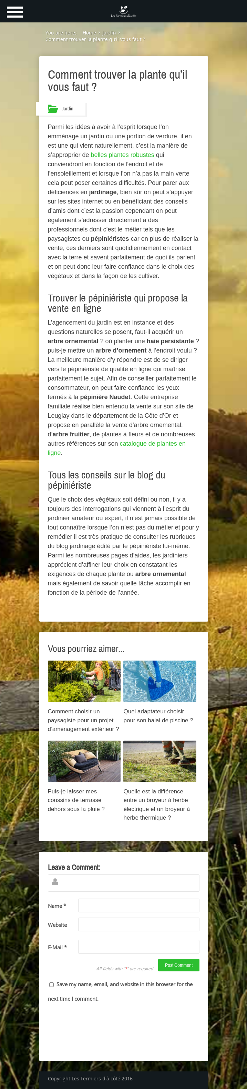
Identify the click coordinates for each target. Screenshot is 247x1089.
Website (57, 924)
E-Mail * (57, 947)
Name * (57, 905)
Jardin (67, 108)
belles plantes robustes (122, 154)
